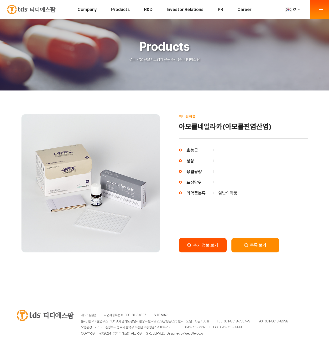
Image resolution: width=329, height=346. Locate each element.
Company (87, 9)
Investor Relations (185, 9)
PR (220, 9)
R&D (148, 9)
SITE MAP (160, 315)
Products (120, 9)
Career (244, 9)
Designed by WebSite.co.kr (185, 333)
